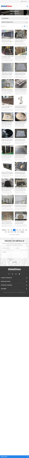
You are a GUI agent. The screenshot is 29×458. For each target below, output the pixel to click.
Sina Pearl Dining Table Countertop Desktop (19, 222)
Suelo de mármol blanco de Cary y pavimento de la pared (7, 206)
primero (4, 230)
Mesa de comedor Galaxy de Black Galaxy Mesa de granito (8, 189)
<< (8, 230)
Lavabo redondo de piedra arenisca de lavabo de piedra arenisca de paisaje (20, 123)
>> (18, 232)
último (22, 232)
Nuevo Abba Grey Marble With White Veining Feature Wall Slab (7, 90)
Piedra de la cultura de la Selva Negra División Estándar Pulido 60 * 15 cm (20, 40)
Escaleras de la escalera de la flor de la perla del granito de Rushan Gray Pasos (21, 206)
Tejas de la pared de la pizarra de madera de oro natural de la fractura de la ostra (7, 222)
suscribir (14, 262)
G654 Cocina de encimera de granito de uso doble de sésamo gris (7, 173)
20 (15, 232)
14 (20, 230)
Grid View (24, 26)
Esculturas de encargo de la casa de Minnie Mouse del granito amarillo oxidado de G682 (21, 107)
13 (17, 230)
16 (26, 230)
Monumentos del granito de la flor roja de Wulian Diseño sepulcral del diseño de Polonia (20, 90)
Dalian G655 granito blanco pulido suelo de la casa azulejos (20, 156)
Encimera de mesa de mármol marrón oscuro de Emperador (7, 40)
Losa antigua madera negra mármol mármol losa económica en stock (7, 57)
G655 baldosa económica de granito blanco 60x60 (7, 73)
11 (11, 230)
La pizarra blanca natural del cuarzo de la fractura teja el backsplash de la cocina (20, 140)
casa (11, 13)
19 (11, 232)
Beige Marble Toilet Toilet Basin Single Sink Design (7, 123)
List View (27, 26)
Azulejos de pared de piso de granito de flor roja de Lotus (20, 73)
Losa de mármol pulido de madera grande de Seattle (20, 57)
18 (8, 232)
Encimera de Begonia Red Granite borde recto (7, 107)
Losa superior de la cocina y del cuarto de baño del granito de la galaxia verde (7, 156)
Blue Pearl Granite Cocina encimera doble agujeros (20, 173)
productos (16, 13)
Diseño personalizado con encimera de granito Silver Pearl (20, 189)
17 (5, 232)
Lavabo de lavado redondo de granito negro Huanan (7, 140)
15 (23, 230)
